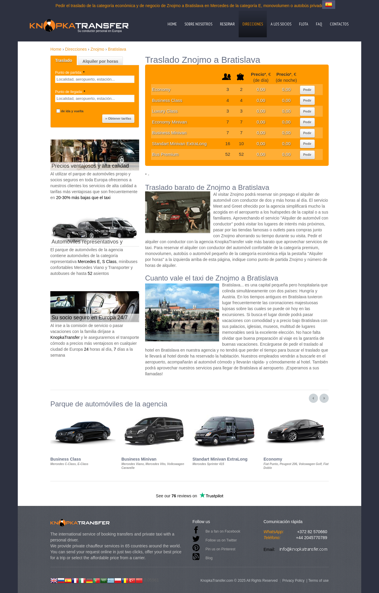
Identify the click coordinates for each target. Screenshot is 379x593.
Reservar (227, 24)
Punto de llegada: (70, 92)
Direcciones (253, 24)
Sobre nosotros (198, 24)
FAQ (319, 24)
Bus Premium (165, 154)
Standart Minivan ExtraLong (179, 143)
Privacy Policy (293, 580)
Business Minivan (169, 132)
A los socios (281, 24)
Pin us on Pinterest (220, 549)
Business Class (167, 100)
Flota (303, 24)
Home (172, 24)
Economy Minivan (169, 121)
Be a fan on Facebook (222, 531)
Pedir (307, 90)
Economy (161, 89)
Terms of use (318, 580)
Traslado (63, 60)
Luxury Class (165, 110)
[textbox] (94, 79)
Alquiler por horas (100, 61)
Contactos (339, 24)
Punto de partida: (70, 72)
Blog (209, 558)
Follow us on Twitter (221, 540)
